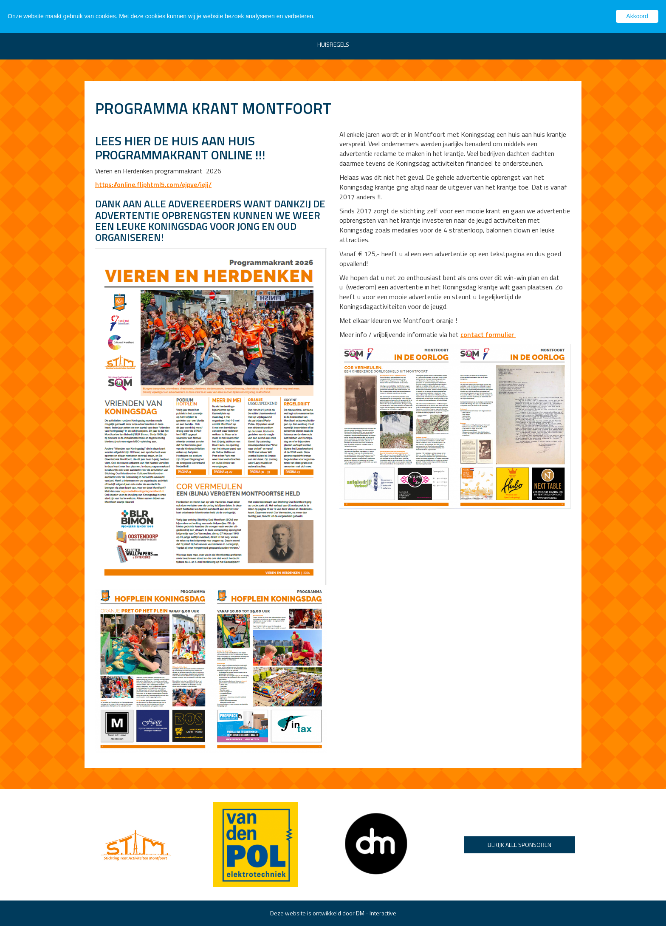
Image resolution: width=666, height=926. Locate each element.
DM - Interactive (376, 913)
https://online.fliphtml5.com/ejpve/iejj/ (153, 184)
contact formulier (488, 334)
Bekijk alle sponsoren (519, 844)
